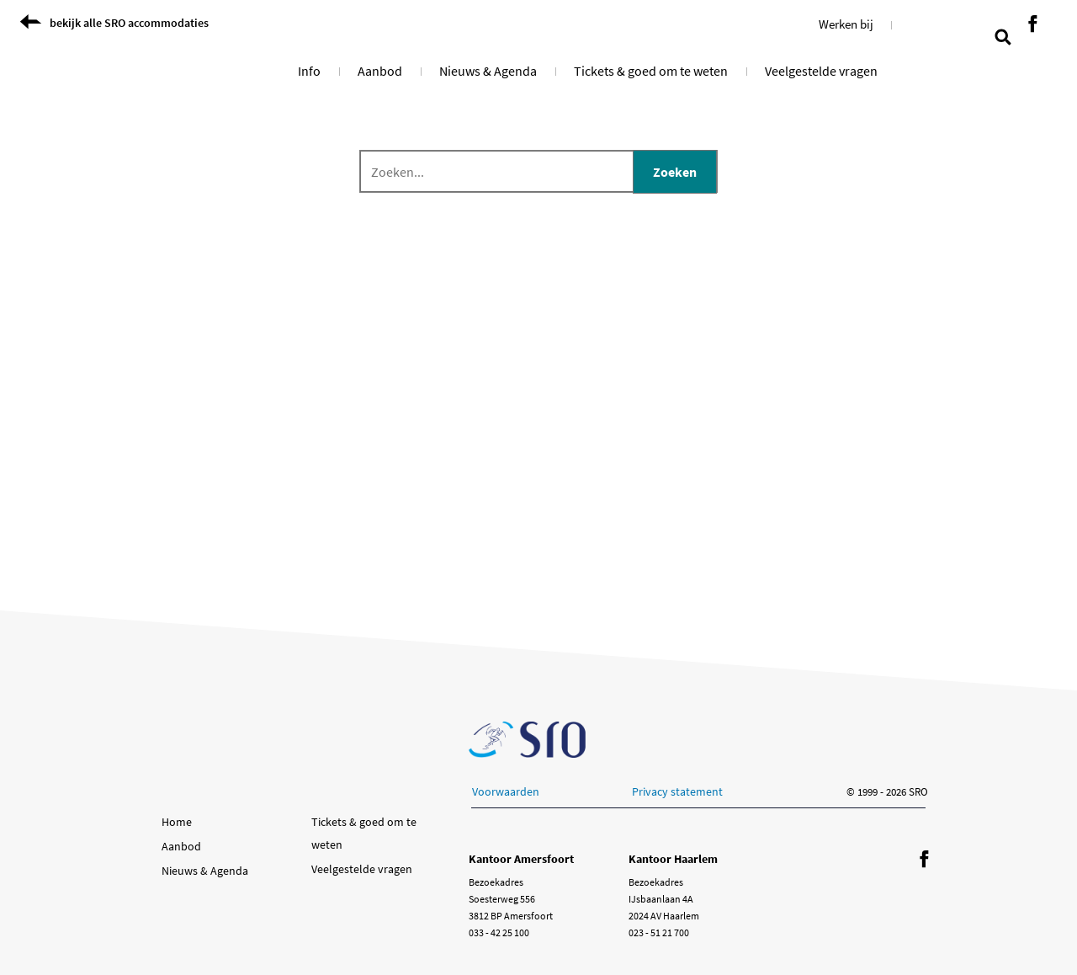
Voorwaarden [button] (505, 791)
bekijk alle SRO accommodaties (129, 22)
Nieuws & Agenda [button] (488, 70)
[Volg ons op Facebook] (1032, 24)
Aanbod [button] (380, 70)
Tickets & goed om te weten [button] (651, 70)
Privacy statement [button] (677, 791)
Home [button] (177, 821)
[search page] (1003, 35)
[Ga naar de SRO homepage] (527, 740)
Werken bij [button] (846, 24)
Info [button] (309, 70)
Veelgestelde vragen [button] (821, 70)
